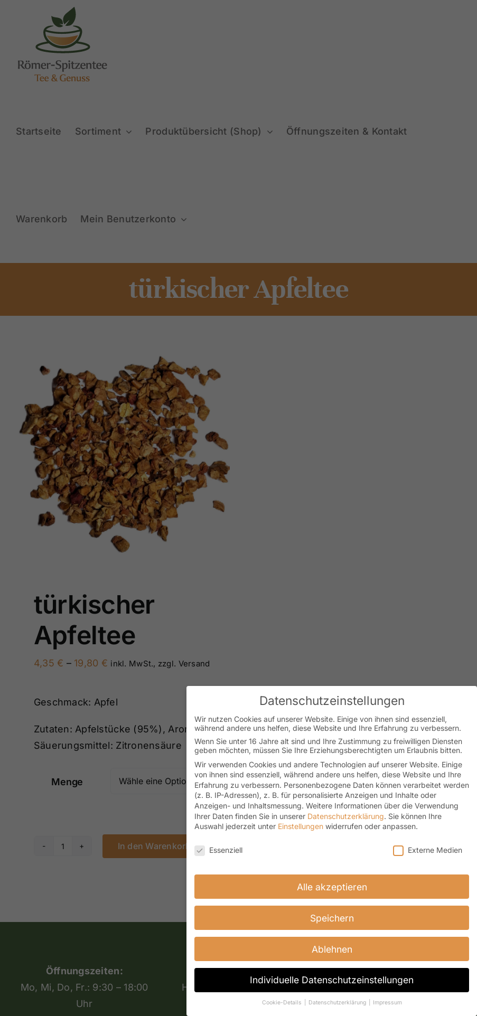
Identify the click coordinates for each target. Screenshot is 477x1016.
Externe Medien (427, 848)
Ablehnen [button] (332, 947)
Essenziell (218, 848)
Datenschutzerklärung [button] (338, 1001)
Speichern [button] (332, 916)
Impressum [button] (387, 1001)
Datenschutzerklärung (345, 814)
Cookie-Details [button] (282, 1001)
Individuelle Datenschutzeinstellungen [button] (332, 978)
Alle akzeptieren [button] (332, 885)
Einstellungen (300, 825)
